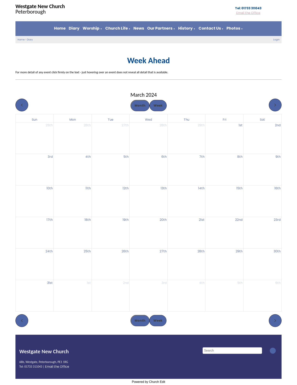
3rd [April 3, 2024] (164, 283)
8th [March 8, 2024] (240, 157)
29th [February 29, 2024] (201, 125)
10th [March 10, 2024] (50, 188)
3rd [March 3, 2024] (50, 157)
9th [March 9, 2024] (278, 157)
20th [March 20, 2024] (163, 220)
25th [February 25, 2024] (49, 125)
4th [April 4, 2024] (202, 283)
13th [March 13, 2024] (164, 188)
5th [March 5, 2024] (126, 157)
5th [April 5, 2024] (240, 283)
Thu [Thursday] (186, 119)
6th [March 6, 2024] (164, 157)
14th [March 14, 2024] (201, 188)
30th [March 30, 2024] (277, 251)
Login (276, 39)
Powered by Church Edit (148, 381)
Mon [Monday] (72, 119)
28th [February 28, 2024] (163, 125)
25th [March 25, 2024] (87, 251)
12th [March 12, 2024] (126, 188)
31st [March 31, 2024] (50, 283)
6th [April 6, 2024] (278, 283)
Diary (74, 28)
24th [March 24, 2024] (49, 251)
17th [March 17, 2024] (50, 220)
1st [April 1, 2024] (89, 283)
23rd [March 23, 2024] (277, 220)
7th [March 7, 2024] (202, 157)
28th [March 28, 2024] (201, 251)
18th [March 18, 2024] (88, 220)
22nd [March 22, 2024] (239, 220)
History (185, 28)
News (138, 28)
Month (140, 105)
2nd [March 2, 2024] (278, 125)
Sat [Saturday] (262, 119)
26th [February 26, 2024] (87, 125)
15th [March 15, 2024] (239, 188)
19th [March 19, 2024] (126, 220)
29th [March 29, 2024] (239, 251)
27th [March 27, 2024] (163, 251)
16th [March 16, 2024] (277, 188)
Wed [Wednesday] (148, 119)
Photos (233, 28)
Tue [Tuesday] (110, 119)
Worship (91, 28)
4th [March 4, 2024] (88, 157)
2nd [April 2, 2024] (126, 283)
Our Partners (159, 28)
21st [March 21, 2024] (202, 220)
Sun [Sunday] (34, 119)
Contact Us (210, 28)
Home (60, 28)
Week (158, 105)
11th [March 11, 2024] (88, 188)
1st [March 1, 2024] (241, 125)
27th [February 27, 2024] (125, 125)
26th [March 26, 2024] (125, 251)
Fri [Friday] (224, 119)
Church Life (116, 28)
